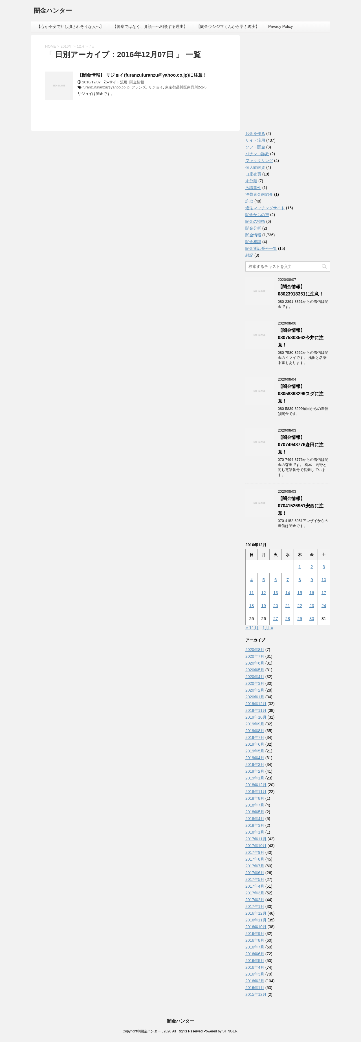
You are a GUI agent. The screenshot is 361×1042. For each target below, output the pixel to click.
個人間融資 (255, 167)
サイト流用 (118, 82)
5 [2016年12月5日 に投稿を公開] (263, 579)
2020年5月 (254, 670)
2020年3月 (254, 683)
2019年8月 (254, 730)
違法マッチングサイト (265, 208)
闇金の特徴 (255, 221)
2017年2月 (254, 899)
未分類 (251, 181)
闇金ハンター (53, 11)
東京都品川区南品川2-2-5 (185, 87)
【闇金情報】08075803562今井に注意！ (300, 337)
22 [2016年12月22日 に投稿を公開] (299, 605)
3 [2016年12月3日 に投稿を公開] (324, 566)
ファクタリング (259, 160)
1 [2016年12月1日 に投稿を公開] (299, 566)
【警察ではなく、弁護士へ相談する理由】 (150, 26)
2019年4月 (254, 758)
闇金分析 (253, 228)
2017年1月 (254, 906)
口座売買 (253, 174)
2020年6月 (254, 663)
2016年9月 (254, 933)
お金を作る (255, 133)
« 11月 (252, 627)
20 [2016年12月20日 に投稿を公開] (275, 605)
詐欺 (249, 201)
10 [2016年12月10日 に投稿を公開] (324, 579)
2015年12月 (256, 994)
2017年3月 (254, 893)
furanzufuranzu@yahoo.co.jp (106, 87)
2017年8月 (254, 859)
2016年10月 (256, 927)
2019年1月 (254, 778)
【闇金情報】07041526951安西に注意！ (300, 506)
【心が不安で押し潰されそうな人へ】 (70, 26)
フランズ (138, 87)
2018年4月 (254, 818)
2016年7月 (254, 947)
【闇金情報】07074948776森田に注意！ (300, 444)
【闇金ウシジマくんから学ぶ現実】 (227, 26)
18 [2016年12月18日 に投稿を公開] (251, 605)
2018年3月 (254, 825)
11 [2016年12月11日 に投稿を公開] (251, 592)
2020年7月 (254, 656)
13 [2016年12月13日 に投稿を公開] (275, 592)
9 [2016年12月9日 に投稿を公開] (312, 579)
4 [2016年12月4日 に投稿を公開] (251, 579)
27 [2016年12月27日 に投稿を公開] (275, 618)
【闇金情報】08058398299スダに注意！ (300, 393)
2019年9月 (254, 724)
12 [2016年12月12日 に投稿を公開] (263, 592)
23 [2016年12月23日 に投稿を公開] (311, 605)
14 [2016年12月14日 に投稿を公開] (287, 592)
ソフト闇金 (255, 147)
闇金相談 (253, 241)
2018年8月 (254, 798)
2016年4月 (254, 967)
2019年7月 (254, 737)
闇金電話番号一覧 (261, 248)
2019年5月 (254, 751)
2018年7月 (254, 805)
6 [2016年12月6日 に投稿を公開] (275, 579)
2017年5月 (254, 879)
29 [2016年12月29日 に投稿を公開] (299, 618)
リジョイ (155, 87)
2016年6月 (254, 954)
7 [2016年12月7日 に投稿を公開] (288, 579)
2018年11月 (256, 791)
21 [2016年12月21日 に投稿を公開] (287, 605)
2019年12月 (256, 703)
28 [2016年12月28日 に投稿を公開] (287, 618)
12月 (80, 46)
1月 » (268, 627)
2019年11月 (256, 710)
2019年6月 (254, 744)
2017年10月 (256, 845)
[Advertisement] (287, 84)
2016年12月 (256, 913)
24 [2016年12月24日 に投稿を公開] (324, 605)
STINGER (229, 1031)
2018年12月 (256, 785)
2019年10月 (256, 717)
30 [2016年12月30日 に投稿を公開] (311, 618)
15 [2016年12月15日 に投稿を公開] (299, 592)
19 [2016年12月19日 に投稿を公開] (263, 605)
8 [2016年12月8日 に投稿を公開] (299, 579)
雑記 (249, 255)
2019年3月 (254, 764)
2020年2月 (254, 690)
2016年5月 (254, 960)
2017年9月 (254, 852)
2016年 (66, 46)
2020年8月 (254, 649)
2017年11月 (256, 839)
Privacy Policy (280, 26)
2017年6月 (254, 872)
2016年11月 (256, 920)
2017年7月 (254, 866)
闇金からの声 (257, 214)
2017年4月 (254, 886)
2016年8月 (254, 940)
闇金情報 (136, 82)
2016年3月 (254, 974)
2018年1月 (254, 832)
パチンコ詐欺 (257, 154)
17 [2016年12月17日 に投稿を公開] (324, 592)
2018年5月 (254, 812)
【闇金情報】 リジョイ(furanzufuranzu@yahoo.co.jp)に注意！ (142, 75)
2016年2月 (254, 981)
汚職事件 (253, 187)
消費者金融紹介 (259, 194)
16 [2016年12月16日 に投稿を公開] (311, 592)
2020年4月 (254, 676)
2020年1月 (254, 697)
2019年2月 (254, 771)
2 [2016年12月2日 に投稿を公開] (312, 566)
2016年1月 (254, 987)
